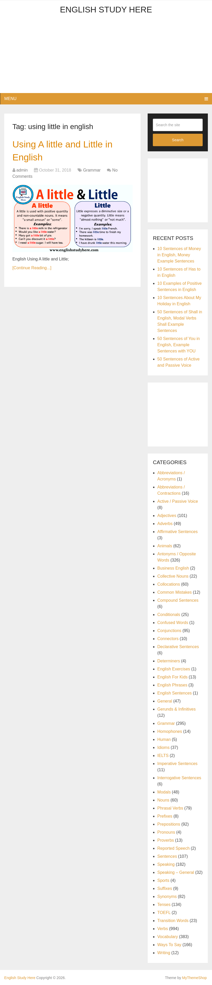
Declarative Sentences (178, 646)
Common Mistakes (174, 592)
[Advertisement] (106, 56)
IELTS (162, 755)
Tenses (163, 904)
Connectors (168, 638)
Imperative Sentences (177, 763)
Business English (173, 568)
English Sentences (174, 693)
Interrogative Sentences (179, 778)
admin (22, 171)
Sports (163, 880)
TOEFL (163, 912)
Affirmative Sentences (177, 531)
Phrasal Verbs (170, 808)
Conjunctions (169, 630)
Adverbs (165, 523)
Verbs (162, 928)
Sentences (167, 856)
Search (177, 140)
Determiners (168, 661)
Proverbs (165, 840)
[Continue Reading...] (31, 269)
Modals (164, 792)
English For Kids (172, 677)
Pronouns (166, 832)
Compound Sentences (177, 600)
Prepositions (168, 824)
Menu (10, 98)
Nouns (163, 800)
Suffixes (164, 888)
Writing (163, 953)
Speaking (166, 864)
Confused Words (172, 622)
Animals (164, 546)
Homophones (169, 731)
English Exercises (173, 669)
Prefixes (164, 816)
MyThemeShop (194, 978)
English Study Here (106, 9)
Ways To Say (169, 945)
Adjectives (166, 515)
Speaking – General (175, 872)
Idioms (163, 747)
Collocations (168, 584)
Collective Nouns (172, 576)
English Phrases (172, 685)
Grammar (92, 171)
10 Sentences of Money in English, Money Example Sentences (179, 254)
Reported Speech (173, 848)
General (164, 701)
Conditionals (168, 614)
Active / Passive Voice (177, 501)
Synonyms (167, 896)
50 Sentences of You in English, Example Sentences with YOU (178, 344)
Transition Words (172, 920)
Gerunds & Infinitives (176, 709)
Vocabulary (167, 936)
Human (164, 739)
